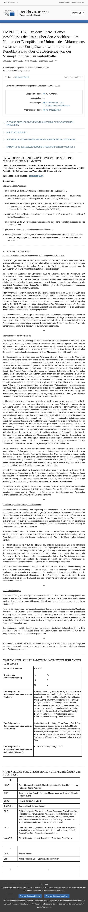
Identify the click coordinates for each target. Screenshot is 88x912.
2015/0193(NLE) (22, 77)
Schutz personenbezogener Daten (44, 907)
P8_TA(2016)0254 (53, 110)
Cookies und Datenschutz (68, 907)
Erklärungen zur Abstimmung (58, 105)
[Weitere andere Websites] (71, 2)
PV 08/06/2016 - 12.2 (54, 103)
